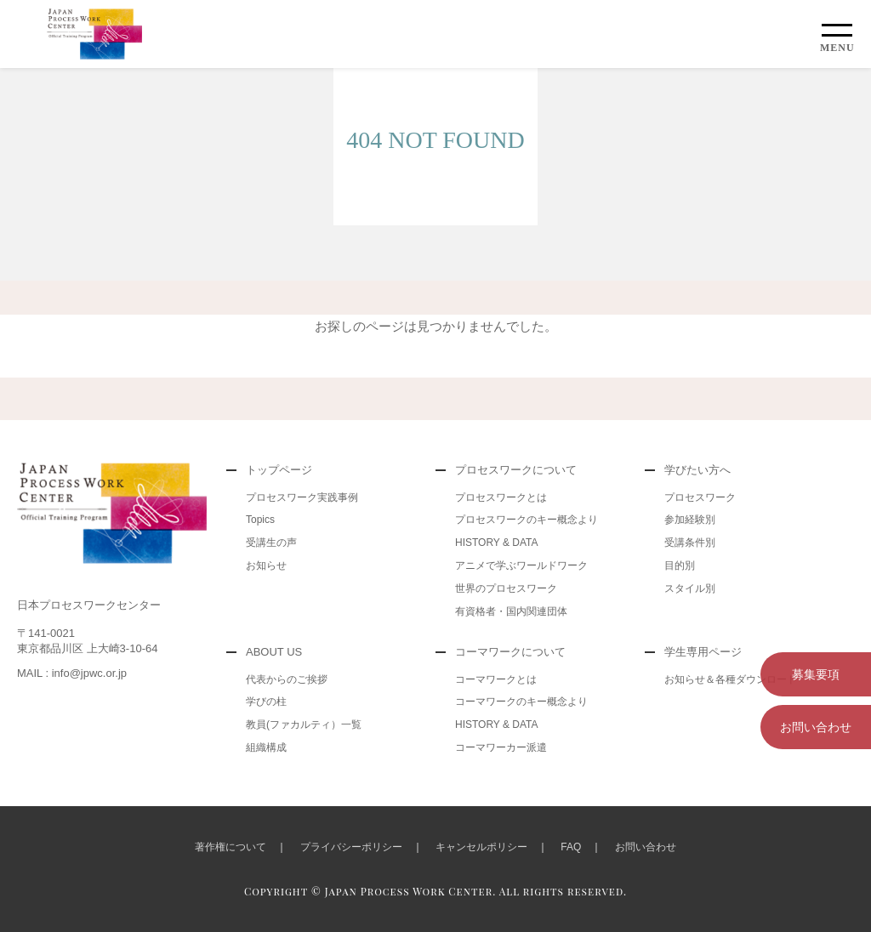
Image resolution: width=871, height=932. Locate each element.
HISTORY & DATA (496, 542)
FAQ (571, 847)
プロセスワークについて (516, 469)
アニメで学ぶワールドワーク (521, 565)
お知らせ (266, 565)
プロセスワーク (700, 497)
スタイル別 (689, 588)
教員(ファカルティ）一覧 (303, 724)
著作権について (230, 847)
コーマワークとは (496, 679)
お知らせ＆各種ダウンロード (730, 679)
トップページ (279, 469)
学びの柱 (266, 702)
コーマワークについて (510, 651)
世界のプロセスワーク (506, 588)
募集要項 (816, 674)
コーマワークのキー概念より (521, 702)
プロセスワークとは (501, 497)
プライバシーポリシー (351, 847)
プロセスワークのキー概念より (526, 520)
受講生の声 (271, 542)
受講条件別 (689, 542)
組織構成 (266, 747)
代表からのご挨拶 (286, 679)
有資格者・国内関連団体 (511, 611)
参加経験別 (689, 520)
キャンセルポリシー (481, 847)
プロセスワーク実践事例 (302, 497)
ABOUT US (274, 651)
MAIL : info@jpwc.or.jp (72, 673)
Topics (260, 520)
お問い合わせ (815, 727)
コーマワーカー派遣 (501, 747)
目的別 (679, 565)
